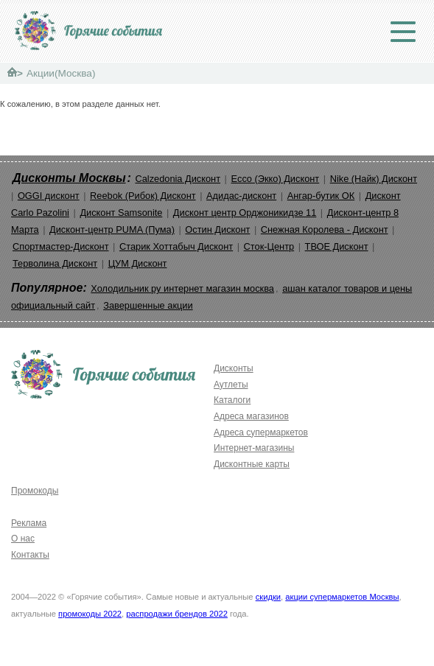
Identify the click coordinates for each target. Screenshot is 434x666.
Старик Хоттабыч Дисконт (176, 246)
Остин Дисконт (217, 229)
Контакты (30, 555)
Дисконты (233, 368)
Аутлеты (231, 384)
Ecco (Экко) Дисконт (275, 178)
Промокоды (34, 491)
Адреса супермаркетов (261, 432)
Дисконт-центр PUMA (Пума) (112, 229)
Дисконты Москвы (69, 178)
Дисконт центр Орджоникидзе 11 (244, 212)
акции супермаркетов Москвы (342, 596)
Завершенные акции (147, 305)
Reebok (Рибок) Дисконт (142, 195)
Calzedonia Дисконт (177, 178)
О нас (23, 538)
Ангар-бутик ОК (321, 195)
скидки (268, 596)
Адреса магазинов (251, 416)
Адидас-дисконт (241, 195)
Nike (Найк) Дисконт (373, 178)
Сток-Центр (269, 246)
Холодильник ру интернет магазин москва (182, 288)
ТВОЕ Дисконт (336, 246)
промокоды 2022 (90, 613)
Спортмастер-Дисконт (61, 246)
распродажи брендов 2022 (177, 613)
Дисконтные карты (252, 464)
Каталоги (232, 400)
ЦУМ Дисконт (137, 263)
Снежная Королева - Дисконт (324, 229)
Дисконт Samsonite (121, 212)
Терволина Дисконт (55, 263)
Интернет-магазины (254, 448)
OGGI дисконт (49, 195)
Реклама (28, 523)
